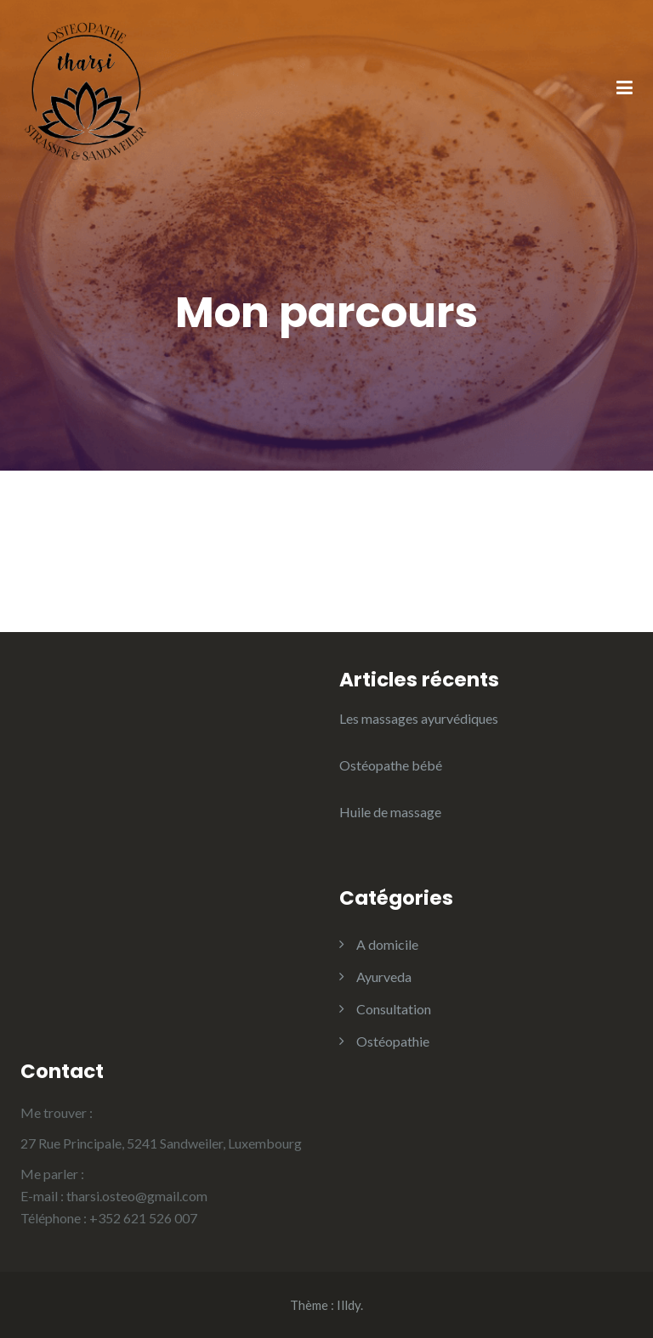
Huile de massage (390, 812)
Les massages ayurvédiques (418, 718)
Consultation (393, 1009)
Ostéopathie (392, 1041)
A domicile (387, 944)
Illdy (349, 1305)
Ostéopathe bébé (390, 765)
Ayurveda (384, 976)
